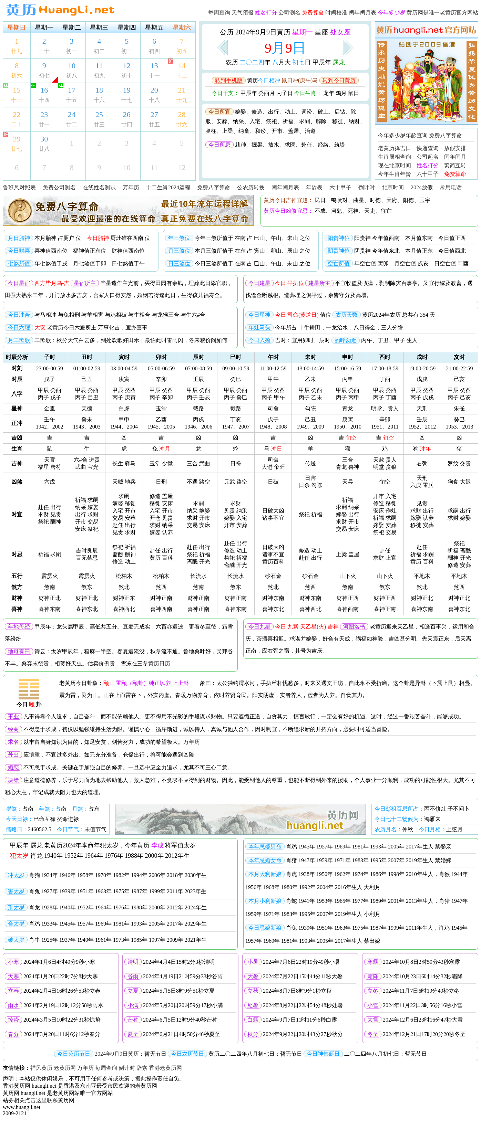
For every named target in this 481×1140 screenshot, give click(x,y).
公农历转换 (251, 187)
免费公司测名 (59, 187)
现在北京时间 (394, 165)
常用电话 (451, 187)
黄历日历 (159, 663)
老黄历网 (65, 1068)
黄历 (143, 845)
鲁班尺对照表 (19, 187)
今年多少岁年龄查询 (403, 135)
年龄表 (314, 187)
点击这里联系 (41, 1100)
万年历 (131, 187)
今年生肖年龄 (394, 174)
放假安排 (455, 148)
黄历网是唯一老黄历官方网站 (442, 12)
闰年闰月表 (362, 12)
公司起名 (428, 157)
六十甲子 (428, 174)
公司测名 (289, 12)
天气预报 (243, 12)
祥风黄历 (41, 1068)
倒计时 (366, 187)
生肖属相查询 (394, 157)
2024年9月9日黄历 (117, 1054)
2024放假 (422, 187)
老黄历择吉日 (394, 148)
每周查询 (219, 12)
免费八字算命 (445, 135)
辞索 (141, 1068)
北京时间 (393, 187)
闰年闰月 (455, 157)
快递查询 (428, 148)
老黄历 (55, 327)
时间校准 (336, 12)
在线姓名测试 (99, 187)
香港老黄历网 (165, 1068)
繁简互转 (455, 165)
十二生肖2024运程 (168, 187)
